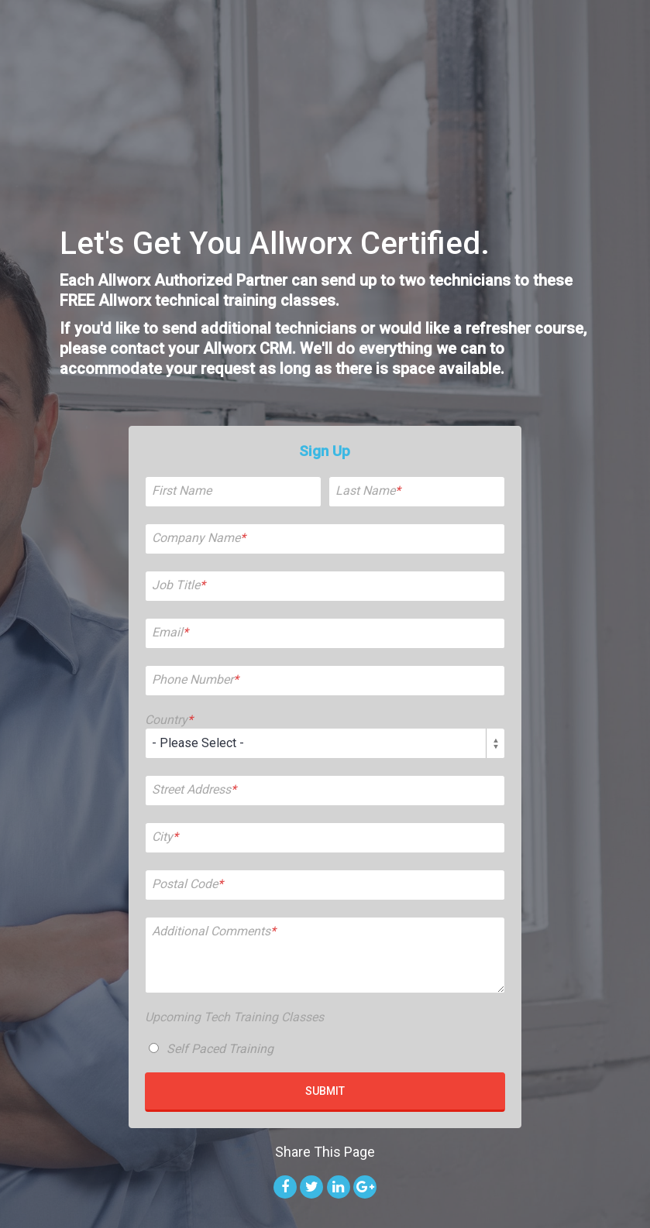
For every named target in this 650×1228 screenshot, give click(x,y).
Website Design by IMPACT (395, 1170)
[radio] (325, 929)
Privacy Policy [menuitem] (488, 1170)
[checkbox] (325, 929)
